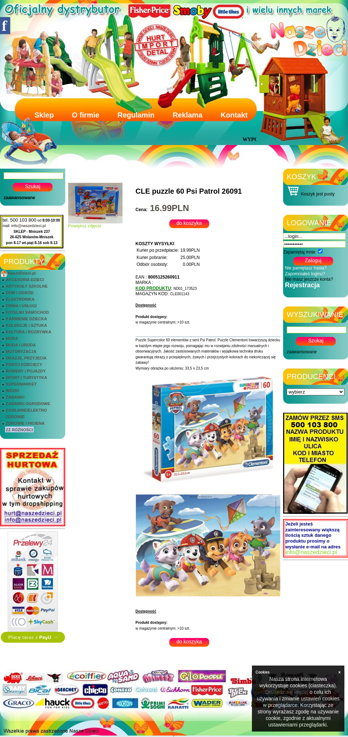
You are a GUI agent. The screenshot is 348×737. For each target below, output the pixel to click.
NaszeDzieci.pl (22, 273)
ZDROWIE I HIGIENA (25, 423)
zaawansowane (19, 197)
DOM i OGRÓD (19, 293)
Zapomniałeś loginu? (305, 273)
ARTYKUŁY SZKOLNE (26, 286)
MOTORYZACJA (21, 351)
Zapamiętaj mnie (299, 252)
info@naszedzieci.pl (28, 226)
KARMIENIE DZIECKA (26, 319)
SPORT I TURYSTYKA (26, 377)
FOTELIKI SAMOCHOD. (28, 312)
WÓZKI (12, 390)
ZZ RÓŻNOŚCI (19, 430)
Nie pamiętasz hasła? (306, 268)
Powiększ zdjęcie (95, 223)
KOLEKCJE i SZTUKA (26, 325)
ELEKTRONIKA (20, 299)
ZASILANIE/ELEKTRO (26, 410)
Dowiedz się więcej (286, 692)
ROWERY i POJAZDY (26, 371)
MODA (12, 338)
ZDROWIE (15, 417)
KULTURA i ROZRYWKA (28, 332)
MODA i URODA (21, 345)
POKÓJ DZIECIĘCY (24, 364)
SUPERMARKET (21, 384)
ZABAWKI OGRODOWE (28, 404)
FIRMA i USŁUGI (21, 306)
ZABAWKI (15, 397)
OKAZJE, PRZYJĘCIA (26, 358)
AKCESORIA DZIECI (25, 279)
